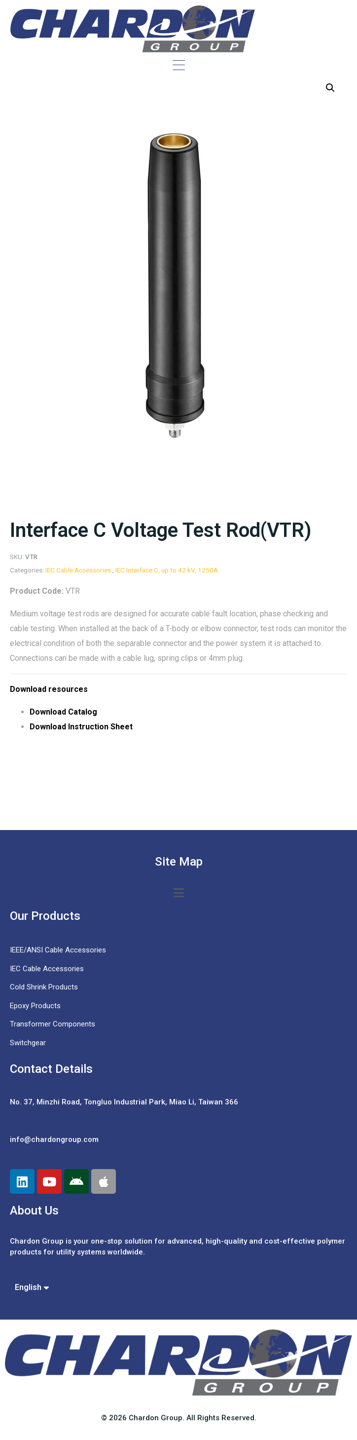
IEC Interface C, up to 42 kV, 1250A (166, 570)
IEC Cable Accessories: (78, 570)
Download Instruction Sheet (81, 726)
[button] (330, 88)
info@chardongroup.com (54, 1139)
